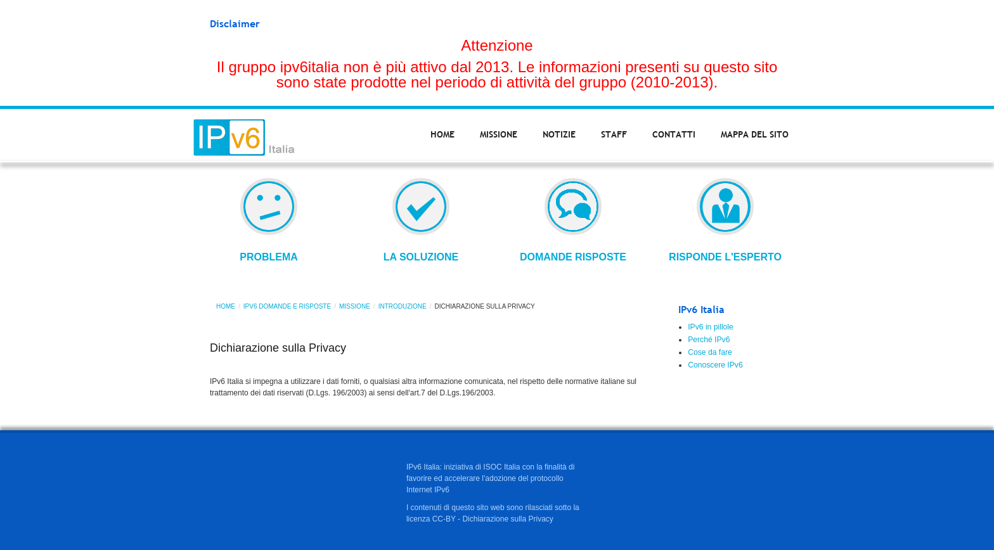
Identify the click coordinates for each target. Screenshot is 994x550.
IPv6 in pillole (710, 327)
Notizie (559, 134)
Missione (498, 134)
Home (442, 134)
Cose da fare (710, 352)
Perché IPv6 (709, 339)
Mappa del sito (755, 134)
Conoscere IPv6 (715, 365)
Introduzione (402, 306)
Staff (614, 134)
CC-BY (444, 519)
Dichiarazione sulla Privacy (507, 519)
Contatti (673, 134)
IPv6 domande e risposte (287, 306)
